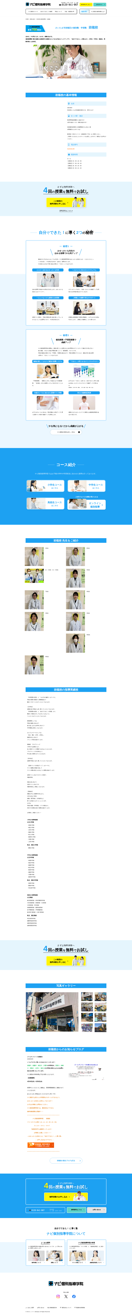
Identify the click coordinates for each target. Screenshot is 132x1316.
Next (77, 1012)
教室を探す (32, 19)
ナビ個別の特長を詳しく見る (66, 432)
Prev (27, 1012)
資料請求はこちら (65, 210)
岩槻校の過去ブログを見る (66, 1160)
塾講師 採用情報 (80, 1307)
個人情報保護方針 (52, 1307)
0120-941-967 (71, 148)
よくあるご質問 (30, 1307)
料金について (58, 11)
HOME (27, 19)
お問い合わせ (97, 1209)
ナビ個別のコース (33, 11)
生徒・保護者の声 (69, 11)
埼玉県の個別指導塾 (41, 19)
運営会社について (66, 1307)
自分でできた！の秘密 (46, 11)
